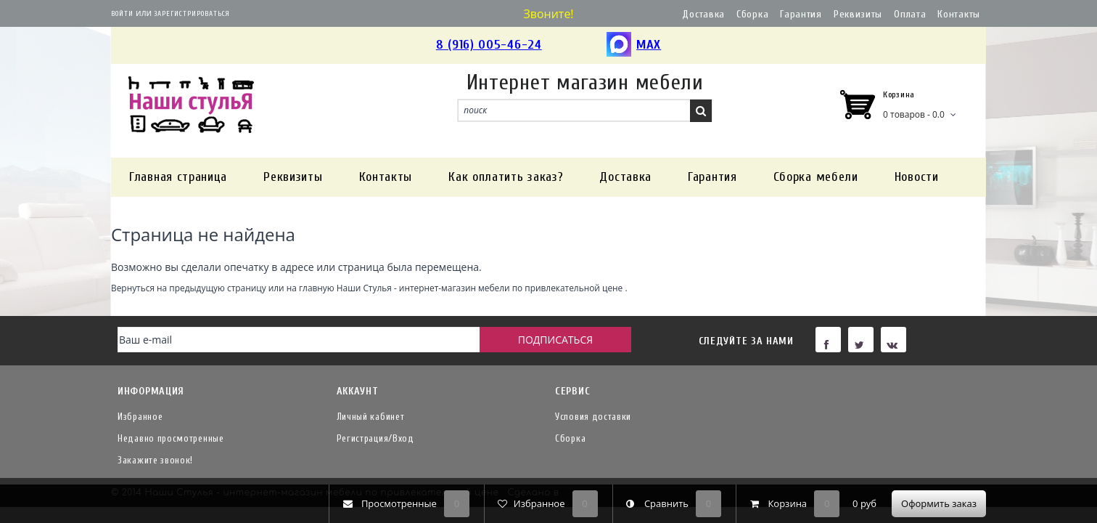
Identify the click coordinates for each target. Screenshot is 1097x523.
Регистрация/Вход (375, 438)
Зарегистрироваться (192, 13)
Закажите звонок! (155, 460)
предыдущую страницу (217, 287)
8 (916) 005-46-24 (489, 44)
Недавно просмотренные (171, 438)
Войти (122, 13)
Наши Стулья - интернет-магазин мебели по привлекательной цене (480, 287)
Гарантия (801, 14)
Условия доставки (593, 416)
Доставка (703, 14)
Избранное (140, 416)
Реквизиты (858, 14)
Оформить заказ (939, 503)
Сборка (752, 14)
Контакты (958, 14)
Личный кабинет (371, 416)
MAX (634, 45)
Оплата (910, 14)
